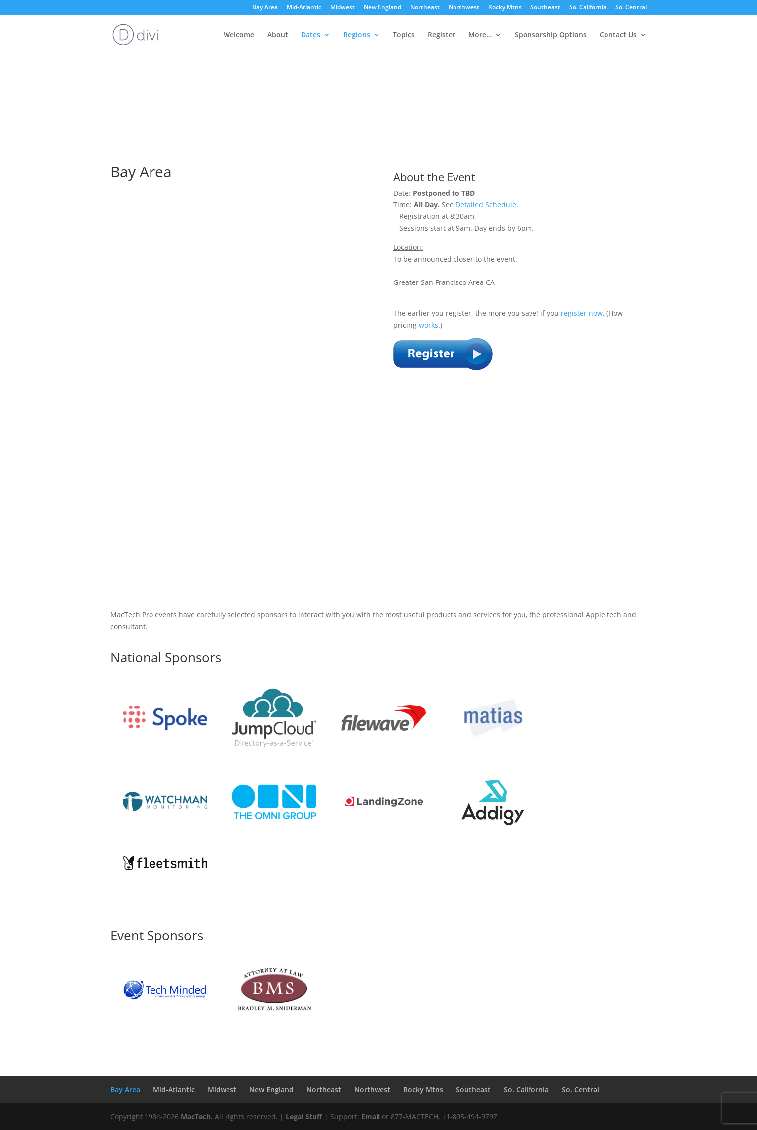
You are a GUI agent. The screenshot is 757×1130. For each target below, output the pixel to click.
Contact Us (618, 35)
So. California (587, 7)
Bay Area (265, 7)
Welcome (239, 35)
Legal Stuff (304, 1116)
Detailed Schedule (485, 204)
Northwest (464, 7)
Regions (356, 35)
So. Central (631, 7)
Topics (404, 35)
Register (441, 35)
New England (382, 7)
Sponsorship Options (551, 35)
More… (480, 35)
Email (370, 1116)
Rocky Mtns (505, 7)
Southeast (545, 7)
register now (582, 313)
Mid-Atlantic (304, 7)
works (428, 325)
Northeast (425, 7)
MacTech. (197, 1116)
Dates (310, 35)
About (277, 35)
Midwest (342, 7)
